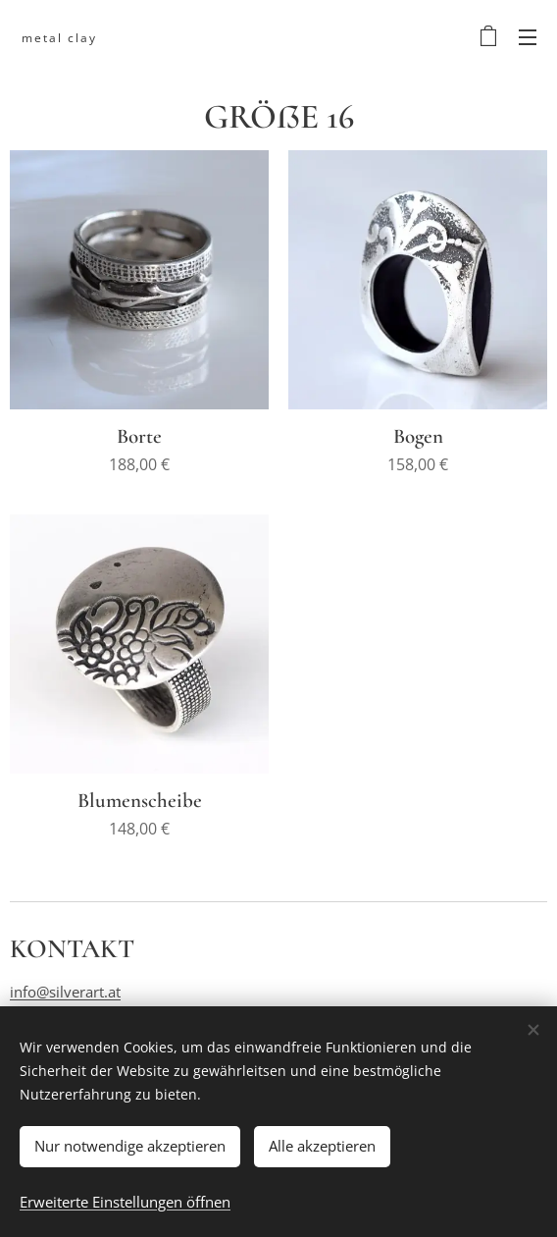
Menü (527, 37)
